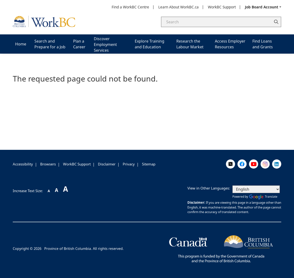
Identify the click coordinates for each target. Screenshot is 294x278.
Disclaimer (106, 164)
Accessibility (23, 164)
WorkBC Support (222, 7)
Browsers (48, 164)
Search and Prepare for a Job (49, 44)
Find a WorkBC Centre (130, 7)
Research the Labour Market (190, 44)
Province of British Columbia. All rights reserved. (84, 248)
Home (20, 44)
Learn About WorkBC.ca (178, 7)
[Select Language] (256, 189)
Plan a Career (79, 44)
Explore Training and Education (149, 44)
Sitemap (148, 164)
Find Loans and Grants (262, 44)
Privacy (129, 164)
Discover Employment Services (105, 44)
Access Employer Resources (230, 44)
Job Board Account (261, 7)
